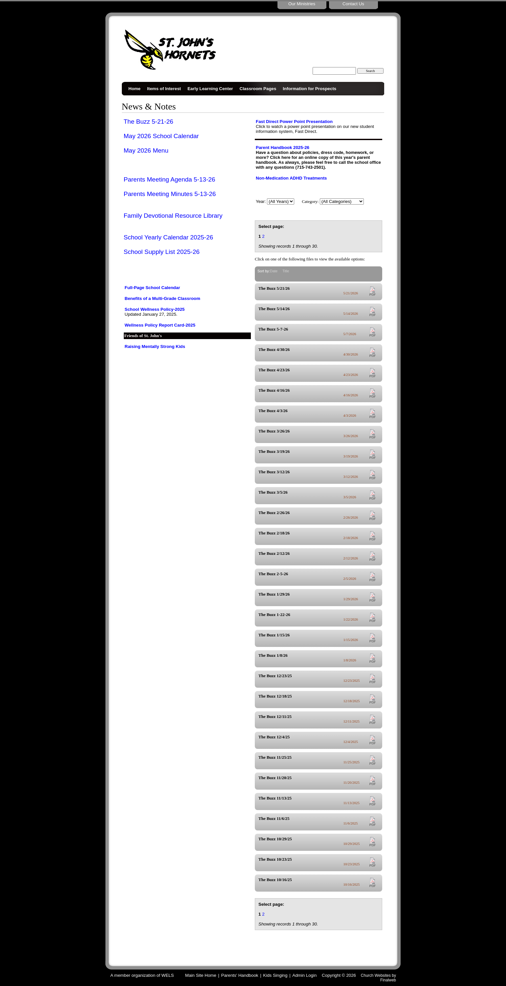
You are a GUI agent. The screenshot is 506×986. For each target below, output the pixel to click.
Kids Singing (275, 975)
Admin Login (304, 975)
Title (285, 271)
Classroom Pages (258, 88)
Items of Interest (164, 88)
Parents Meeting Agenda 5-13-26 (169, 179)
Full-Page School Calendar (152, 287)
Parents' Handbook (239, 975)
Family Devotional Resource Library (173, 215)
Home (134, 88)
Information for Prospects (309, 88)
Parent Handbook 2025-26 (282, 147)
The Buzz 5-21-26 (148, 121)
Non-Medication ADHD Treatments (291, 178)
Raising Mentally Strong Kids (155, 346)
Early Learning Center (210, 88)
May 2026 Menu (146, 150)
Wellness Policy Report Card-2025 (160, 325)
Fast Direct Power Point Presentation (294, 121)
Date (273, 271)
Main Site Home (200, 975)
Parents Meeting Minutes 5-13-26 (170, 193)
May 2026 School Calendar (161, 136)
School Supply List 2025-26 (162, 251)
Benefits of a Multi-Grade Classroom (162, 298)
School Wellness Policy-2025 (155, 309)
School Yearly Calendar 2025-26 (168, 237)
